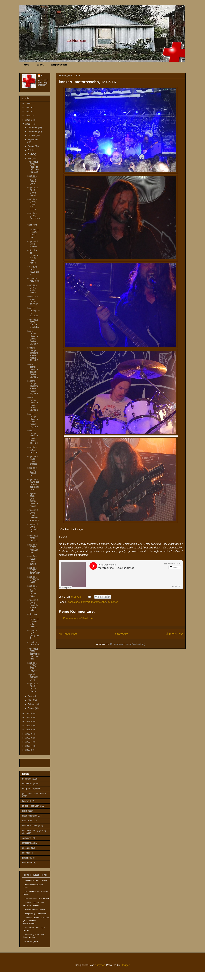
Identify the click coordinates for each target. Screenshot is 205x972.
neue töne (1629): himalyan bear (32, 548)
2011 (28, 729)
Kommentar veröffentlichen (78, 618)
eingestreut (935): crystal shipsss (32, 460)
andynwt (100, 964)
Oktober (32, 135)
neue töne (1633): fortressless (33, 217)
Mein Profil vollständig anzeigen (43, 82)
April (30, 696)
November (33, 131)
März (30, 700)
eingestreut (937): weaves (32, 244)
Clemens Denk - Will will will (37, 898)
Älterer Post (174, 634)
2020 (28, 107)
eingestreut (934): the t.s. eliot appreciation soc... (33, 484)
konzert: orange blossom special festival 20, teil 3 (32, 403)
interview (26, 853)
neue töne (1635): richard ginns (32, 180)
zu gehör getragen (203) (32, 677)
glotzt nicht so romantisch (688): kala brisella (33, 620)
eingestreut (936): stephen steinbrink (33, 324)
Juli (30, 150)
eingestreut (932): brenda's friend (32, 528)
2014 (28, 717)
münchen (113, 601)
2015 (28, 713)
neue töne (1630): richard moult (32, 472)
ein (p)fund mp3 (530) (33, 279)
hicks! (25, 811)
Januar (31, 708)
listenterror (27, 820)
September (33, 139)
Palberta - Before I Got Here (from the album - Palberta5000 (36, 920)
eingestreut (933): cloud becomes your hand (33, 515)
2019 (28, 111)
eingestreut (27, 783)
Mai (30, 158)
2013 (28, 721)
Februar (32, 704)
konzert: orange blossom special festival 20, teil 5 (32, 370)
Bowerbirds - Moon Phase (36, 880)
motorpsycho (98, 601)
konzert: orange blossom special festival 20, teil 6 (32, 354)
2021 (28, 103)
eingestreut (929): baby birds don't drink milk (33, 654)
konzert (85, 601)
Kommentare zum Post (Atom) (127, 644)
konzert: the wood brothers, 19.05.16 (32, 300)
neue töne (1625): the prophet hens (32, 591)
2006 (28, 750)
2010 (28, 734)
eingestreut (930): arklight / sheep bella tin (32, 605)
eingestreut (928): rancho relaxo (32, 687)
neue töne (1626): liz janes (33, 579)
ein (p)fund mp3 (29, 789)
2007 (28, 746)
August (31, 146)
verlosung (26, 838)
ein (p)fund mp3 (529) (33, 643)
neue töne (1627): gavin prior (33, 570)
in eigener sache (29, 826)
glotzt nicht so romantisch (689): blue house (33, 256)
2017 (28, 120)
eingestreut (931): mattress (32, 538)
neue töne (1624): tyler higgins (32, 667)
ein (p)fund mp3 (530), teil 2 (33, 271)
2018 (28, 115)
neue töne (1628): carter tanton (32, 560)
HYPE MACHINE (36, 875)
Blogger (125, 964)
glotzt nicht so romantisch (34, 793)
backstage (74, 601)
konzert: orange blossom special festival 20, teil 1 (32, 436)
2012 (28, 725)
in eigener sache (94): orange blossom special (32, 499)
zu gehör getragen (30, 806)
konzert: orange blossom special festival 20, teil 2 (32, 420)
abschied (26, 848)
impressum (59, 64)
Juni (30, 154)
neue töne (26, 779)
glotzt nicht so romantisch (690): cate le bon (33, 231)
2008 (28, 742)
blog (26, 64)
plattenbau (27, 858)
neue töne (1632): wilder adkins (32, 289)
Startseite (121, 634)
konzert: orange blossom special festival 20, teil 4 (32, 387)
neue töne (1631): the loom (32, 449)
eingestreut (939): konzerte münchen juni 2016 (33, 167)
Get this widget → (30, 941)
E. (42, 75)
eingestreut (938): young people (32, 191)
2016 (28, 124)
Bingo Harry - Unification (35, 914)
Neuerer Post (68, 634)
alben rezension (29, 816)
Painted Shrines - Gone (35, 909)
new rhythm (27, 863)
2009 (28, 738)
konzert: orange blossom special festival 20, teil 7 (32, 337)
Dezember (33, 127)
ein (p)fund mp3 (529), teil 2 (33, 634)
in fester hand (28, 843)
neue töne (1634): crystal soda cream (32, 204)
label (40, 64)
